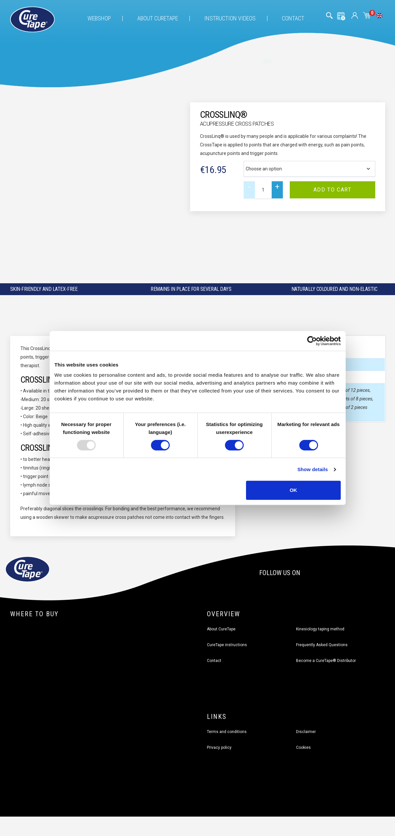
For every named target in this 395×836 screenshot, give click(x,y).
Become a (326, 660)
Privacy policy (219, 747)
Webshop (99, 18)
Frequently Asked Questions (322, 644)
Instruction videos (230, 18)
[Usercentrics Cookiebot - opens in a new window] (312, 341)
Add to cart (332, 190)
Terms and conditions (227, 731)
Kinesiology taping (320, 628)
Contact (293, 18)
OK (293, 490)
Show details (312, 469)
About (157, 18)
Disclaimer (306, 731)
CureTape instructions (227, 644)
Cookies (303, 747)
